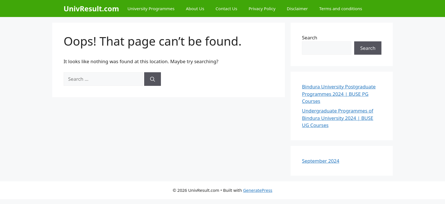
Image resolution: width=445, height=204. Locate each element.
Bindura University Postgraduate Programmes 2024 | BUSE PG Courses (339, 93)
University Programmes (151, 8)
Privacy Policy (262, 8)
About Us (195, 8)
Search (309, 37)
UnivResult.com (91, 8)
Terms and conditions (340, 8)
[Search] (152, 79)
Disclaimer (297, 8)
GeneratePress (257, 190)
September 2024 (320, 161)
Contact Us (226, 8)
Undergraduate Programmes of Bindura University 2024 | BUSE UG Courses (337, 117)
